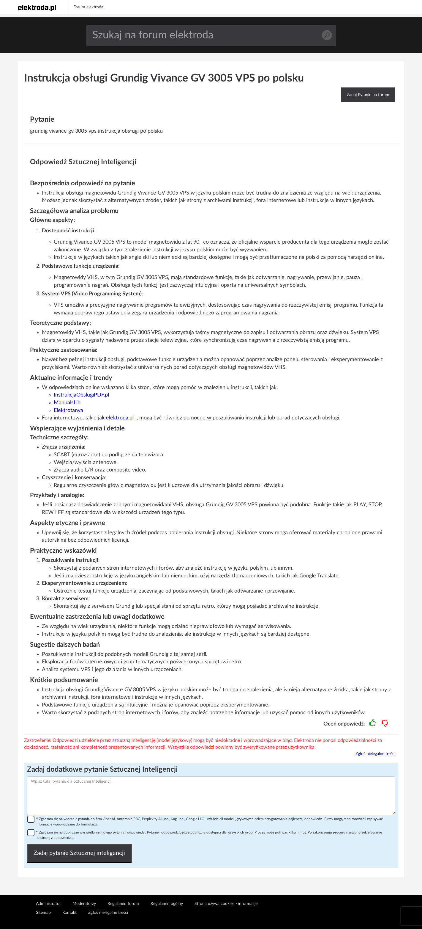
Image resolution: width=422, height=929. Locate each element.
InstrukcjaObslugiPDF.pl (81, 395)
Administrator (48, 904)
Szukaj (327, 35)
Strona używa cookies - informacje (226, 904)
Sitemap (43, 913)
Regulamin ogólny (167, 904)
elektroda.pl (120, 418)
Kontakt (69, 913)
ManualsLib (67, 402)
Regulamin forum (123, 904)
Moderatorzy (84, 904)
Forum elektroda (88, 7)
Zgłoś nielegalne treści (375, 754)
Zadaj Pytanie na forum (368, 95)
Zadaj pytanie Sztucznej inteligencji (79, 853)
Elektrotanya (68, 410)
